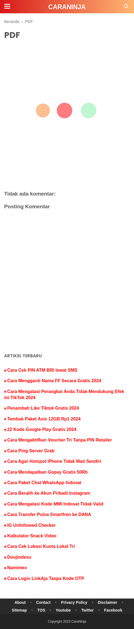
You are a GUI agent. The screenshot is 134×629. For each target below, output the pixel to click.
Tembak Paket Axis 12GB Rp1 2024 (44, 419)
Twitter (87, 610)
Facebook (113, 610)
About (19, 602)
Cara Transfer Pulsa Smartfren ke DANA (49, 514)
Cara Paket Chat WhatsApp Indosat (44, 482)
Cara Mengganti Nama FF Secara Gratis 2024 (54, 380)
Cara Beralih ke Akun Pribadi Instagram (48, 493)
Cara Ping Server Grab (31, 450)
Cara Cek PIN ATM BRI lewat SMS (42, 370)
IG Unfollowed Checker (31, 525)
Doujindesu (19, 557)
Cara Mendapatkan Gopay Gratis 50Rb (47, 472)
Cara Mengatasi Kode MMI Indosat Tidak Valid (55, 504)
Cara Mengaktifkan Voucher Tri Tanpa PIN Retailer (59, 440)
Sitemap (19, 610)
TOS (41, 610)
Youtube (63, 610)
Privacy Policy (74, 602)
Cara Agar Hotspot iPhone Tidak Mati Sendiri (54, 461)
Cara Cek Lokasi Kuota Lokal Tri (41, 546)
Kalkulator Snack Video (31, 535)
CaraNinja (78, 621)
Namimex (17, 567)
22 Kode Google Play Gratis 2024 (41, 429)
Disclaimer (107, 602)
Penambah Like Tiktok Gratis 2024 (43, 408)
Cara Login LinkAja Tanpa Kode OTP (45, 578)
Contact (43, 602)
